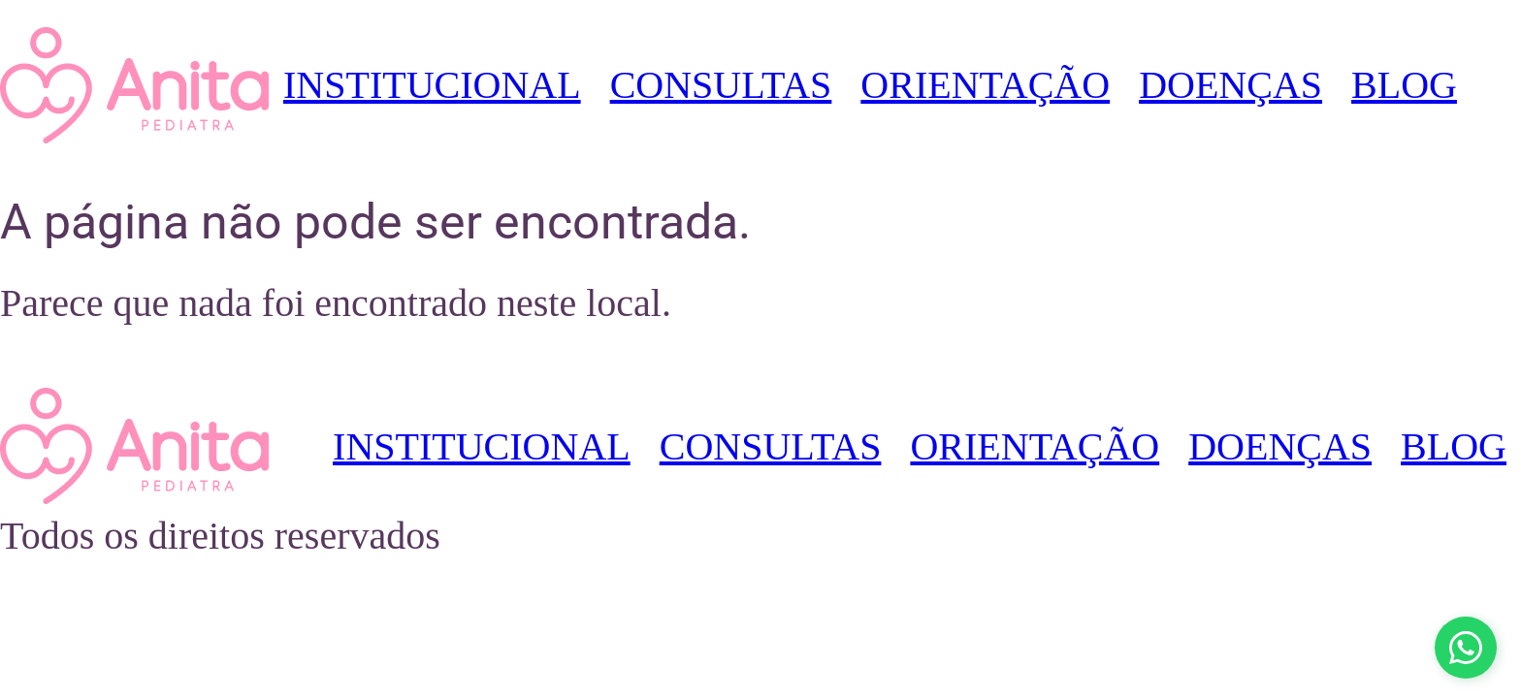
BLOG (1404, 85)
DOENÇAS (1230, 85)
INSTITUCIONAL (432, 85)
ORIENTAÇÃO (985, 85)
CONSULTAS (721, 85)
